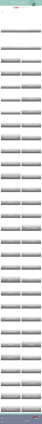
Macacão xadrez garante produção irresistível (11, 149)
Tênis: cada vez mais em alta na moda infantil (31, 149)
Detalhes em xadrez (21, 29)
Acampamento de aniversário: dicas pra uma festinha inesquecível (10, 356)
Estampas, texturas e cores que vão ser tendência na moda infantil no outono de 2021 (31, 407)
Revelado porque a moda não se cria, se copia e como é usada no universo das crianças (11, 394)
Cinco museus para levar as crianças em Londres (10, 72)
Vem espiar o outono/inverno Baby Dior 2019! (11, 369)
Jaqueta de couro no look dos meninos (10, 214)
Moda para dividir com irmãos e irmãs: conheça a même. (31, 356)
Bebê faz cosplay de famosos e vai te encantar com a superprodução (10, 407)
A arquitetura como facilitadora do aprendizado (31, 240)
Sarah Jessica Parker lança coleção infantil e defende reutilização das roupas (10, 136)
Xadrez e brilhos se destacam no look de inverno (31, 201)
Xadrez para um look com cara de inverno (31, 84)
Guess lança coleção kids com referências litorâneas (10, 59)
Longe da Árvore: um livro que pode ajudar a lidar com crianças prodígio (31, 226)
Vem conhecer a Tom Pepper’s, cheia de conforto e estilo (31, 123)
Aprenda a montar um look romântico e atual (10, 304)
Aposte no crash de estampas (21, 47)
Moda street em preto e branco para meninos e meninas (31, 162)
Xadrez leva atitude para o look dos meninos (31, 72)
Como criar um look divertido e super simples (31, 136)
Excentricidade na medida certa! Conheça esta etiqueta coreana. (11, 278)
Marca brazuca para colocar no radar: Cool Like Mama (11, 382)
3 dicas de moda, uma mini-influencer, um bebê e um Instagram (31, 343)
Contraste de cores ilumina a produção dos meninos (11, 227)
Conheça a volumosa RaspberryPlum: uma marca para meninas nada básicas (11, 174)
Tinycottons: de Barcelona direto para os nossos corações (31, 369)
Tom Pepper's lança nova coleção (11, 291)
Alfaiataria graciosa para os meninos (11, 343)
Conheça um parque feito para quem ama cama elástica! (10, 123)
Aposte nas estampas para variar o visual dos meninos (10, 162)
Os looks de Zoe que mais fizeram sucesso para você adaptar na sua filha (31, 394)
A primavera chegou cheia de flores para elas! (11, 266)
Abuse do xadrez (10, 98)
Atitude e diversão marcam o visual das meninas (11, 330)
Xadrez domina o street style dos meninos (31, 317)
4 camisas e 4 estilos (11, 85)
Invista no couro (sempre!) (10, 111)
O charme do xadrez (31, 60)
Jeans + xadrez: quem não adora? (31, 279)
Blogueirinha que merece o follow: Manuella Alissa (31, 266)
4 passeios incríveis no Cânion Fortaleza (31, 304)
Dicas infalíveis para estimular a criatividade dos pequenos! (31, 214)
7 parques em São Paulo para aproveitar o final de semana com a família (31, 381)
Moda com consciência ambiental (31, 330)
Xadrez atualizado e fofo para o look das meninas (11, 317)
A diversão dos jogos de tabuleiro (31, 97)
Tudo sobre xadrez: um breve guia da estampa (31, 188)
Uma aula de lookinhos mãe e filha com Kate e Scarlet (31, 175)
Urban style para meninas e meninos (11, 240)
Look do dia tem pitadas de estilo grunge (10, 188)
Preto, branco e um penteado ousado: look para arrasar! (31, 253)
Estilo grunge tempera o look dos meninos (11, 253)
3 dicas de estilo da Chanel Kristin (31, 291)
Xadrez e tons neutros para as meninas (10, 201)
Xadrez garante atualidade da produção (31, 110)
